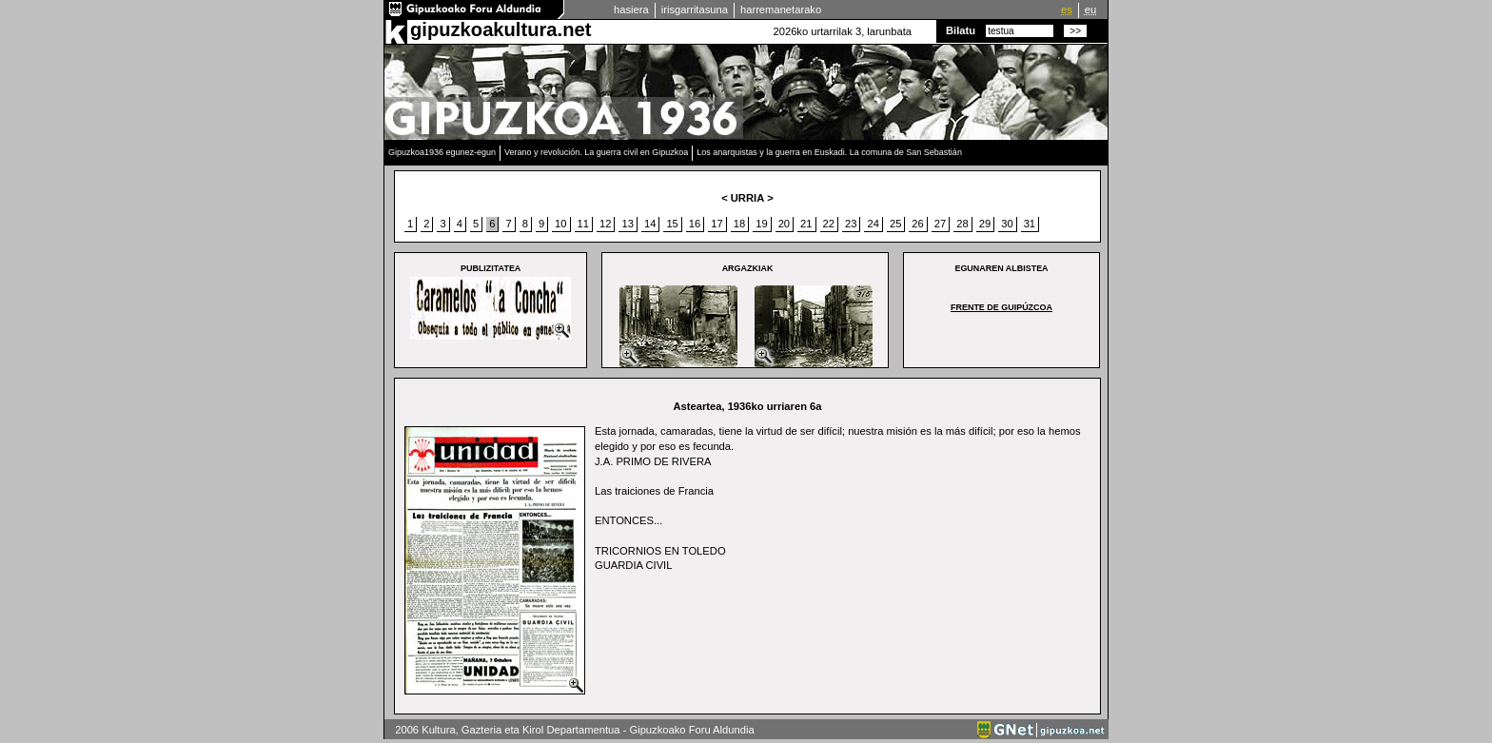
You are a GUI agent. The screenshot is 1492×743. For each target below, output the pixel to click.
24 (872, 223)
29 (985, 223)
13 (627, 223)
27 (940, 223)
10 (560, 223)
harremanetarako (780, 9)
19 (761, 223)
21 (806, 223)
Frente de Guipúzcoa (1001, 307)
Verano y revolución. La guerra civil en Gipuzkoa (596, 152)
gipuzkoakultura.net (500, 29)
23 (850, 223)
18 (739, 223)
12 (605, 223)
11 (583, 223)
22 (828, 223)
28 (962, 223)
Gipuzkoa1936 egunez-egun (442, 152)
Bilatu (960, 30)
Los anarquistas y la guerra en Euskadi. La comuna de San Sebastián (829, 152)
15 (671, 223)
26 (917, 223)
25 (895, 223)
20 (784, 223)
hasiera (631, 9)
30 (1006, 223)
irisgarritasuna (694, 9)
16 (694, 223)
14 (650, 223)
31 (1029, 223)
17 (716, 223)
